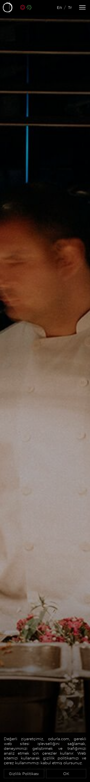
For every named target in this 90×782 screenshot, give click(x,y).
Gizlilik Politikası (24, 773)
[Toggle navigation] (82, 7)
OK (66, 773)
